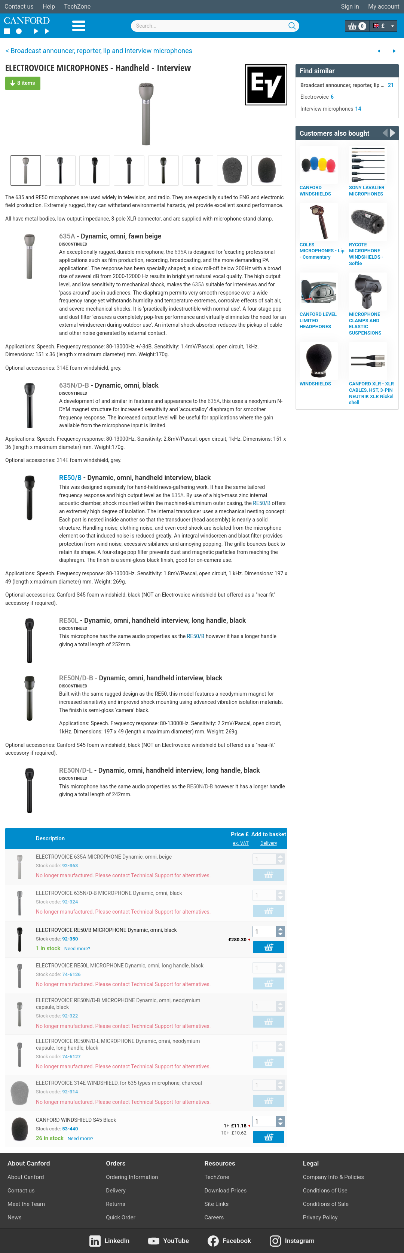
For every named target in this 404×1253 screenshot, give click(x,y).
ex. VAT (240, 843)
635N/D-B (74, 385)
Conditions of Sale (326, 1204)
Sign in (350, 6)
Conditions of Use (325, 1190)
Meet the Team (26, 1204)
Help (49, 6)
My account (384, 6)
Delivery (268, 843)
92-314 (70, 1092)
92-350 (70, 939)
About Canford (25, 1177)
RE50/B (70, 477)
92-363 (70, 865)
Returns (115, 1204)
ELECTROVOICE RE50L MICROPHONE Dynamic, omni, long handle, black (119, 966)
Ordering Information (132, 1177)
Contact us (19, 6)
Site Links (217, 1204)
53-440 (70, 1129)
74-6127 (71, 1056)
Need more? (77, 948)
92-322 (70, 1016)
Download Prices (226, 1190)
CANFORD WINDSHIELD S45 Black (76, 1120)
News (14, 1217)
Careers (214, 1217)
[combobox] (215, 26)
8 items (22, 83)
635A (67, 236)
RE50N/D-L (75, 770)
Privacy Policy (320, 1217)
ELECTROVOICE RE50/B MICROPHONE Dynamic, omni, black (106, 930)
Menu (78, 26)
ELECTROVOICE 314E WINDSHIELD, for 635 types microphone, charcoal (119, 1083)
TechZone (77, 6)
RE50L (69, 620)
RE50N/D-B (76, 678)
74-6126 (71, 974)
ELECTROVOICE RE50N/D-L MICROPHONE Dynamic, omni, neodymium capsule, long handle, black (118, 1044)
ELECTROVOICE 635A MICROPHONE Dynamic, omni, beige (104, 857)
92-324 (70, 902)
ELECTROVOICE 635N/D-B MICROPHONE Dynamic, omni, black (109, 893)
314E (62, 368)
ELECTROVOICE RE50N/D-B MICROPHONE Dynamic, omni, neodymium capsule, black (118, 1003)
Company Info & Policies (333, 1177)
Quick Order (120, 1217)
